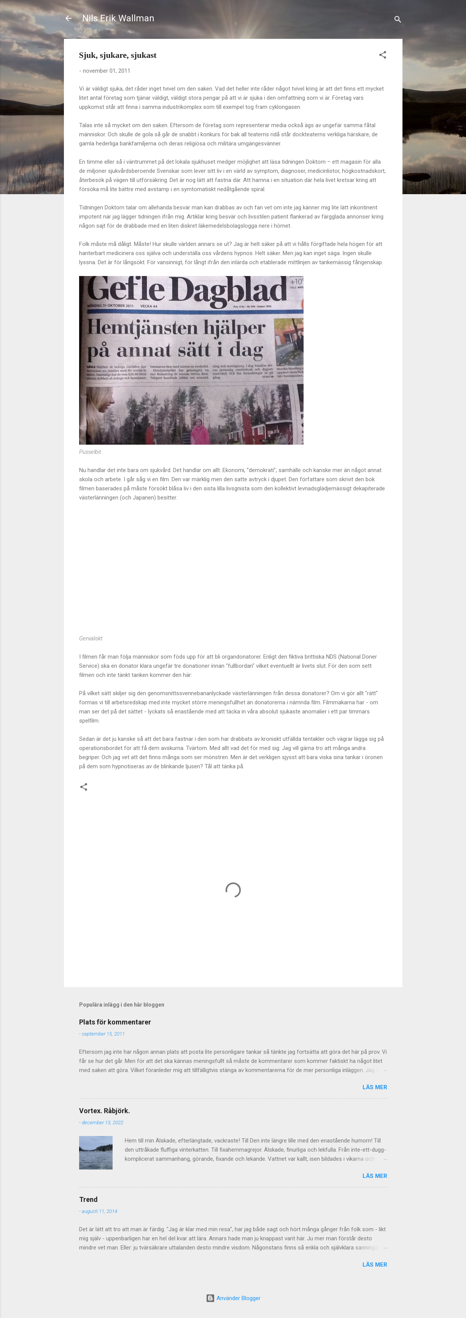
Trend (88, 1199)
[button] (382, 56)
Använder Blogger (233, 1298)
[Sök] (397, 20)
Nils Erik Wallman (118, 18)
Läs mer (375, 1087)
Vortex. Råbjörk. (104, 1111)
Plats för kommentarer (115, 1022)
